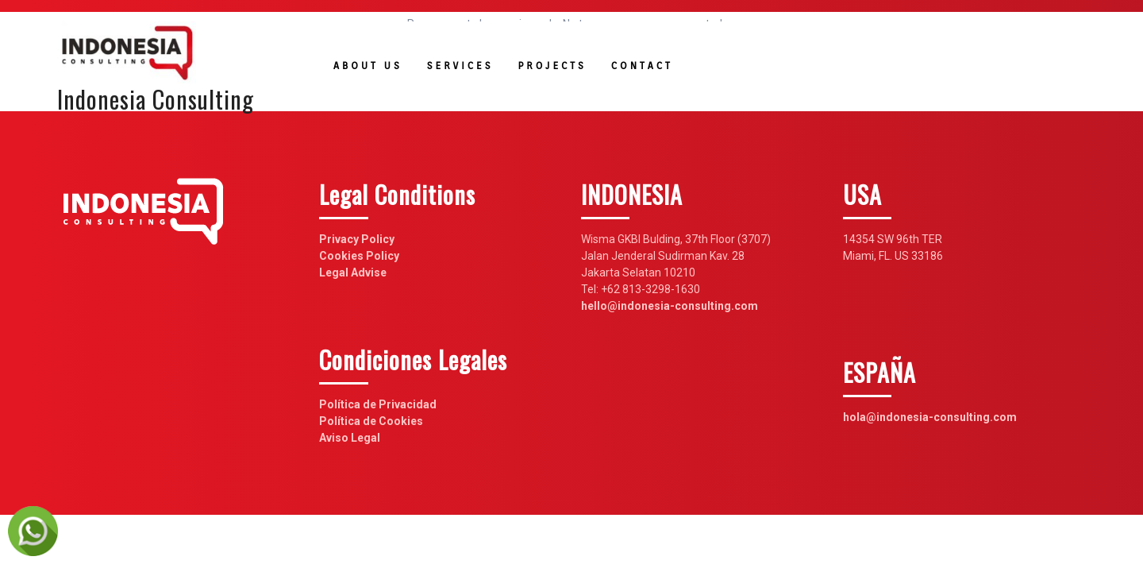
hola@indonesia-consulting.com (930, 417)
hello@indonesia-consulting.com (669, 306)
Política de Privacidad (378, 404)
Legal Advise (353, 272)
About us (367, 66)
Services (460, 66)
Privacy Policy (356, 239)
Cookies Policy (359, 255)
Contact (642, 66)
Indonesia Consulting (155, 99)
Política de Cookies (371, 421)
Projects (552, 66)
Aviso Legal (349, 437)
